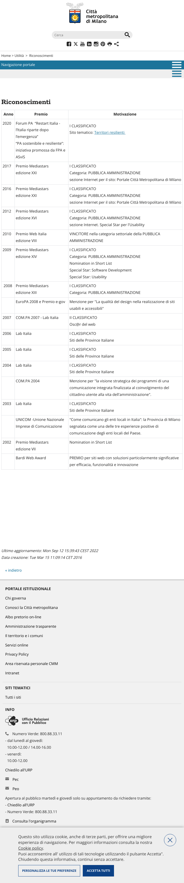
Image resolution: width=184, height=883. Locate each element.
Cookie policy (30, 848)
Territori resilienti (110, 132)
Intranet (12, 673)
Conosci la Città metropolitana (31, 607)
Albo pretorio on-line (23, 617)
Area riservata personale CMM (31, 663)
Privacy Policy (17, 654)
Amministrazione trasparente (30, 626)
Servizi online (16, 645)
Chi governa (15, 598)
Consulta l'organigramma (34, 821)
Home (6, 55)
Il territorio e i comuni (24, 635)
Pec (15, 779)
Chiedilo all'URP (19, 770)
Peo (15, 789)
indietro (15, 570)
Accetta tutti (98, 870)
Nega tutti (170, 840)
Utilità (19, 55)
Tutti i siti (13, 697)
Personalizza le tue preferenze (49, 870)
